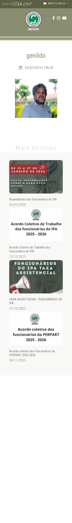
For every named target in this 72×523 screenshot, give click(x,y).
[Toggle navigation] (6, 18)
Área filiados (54, 3)
